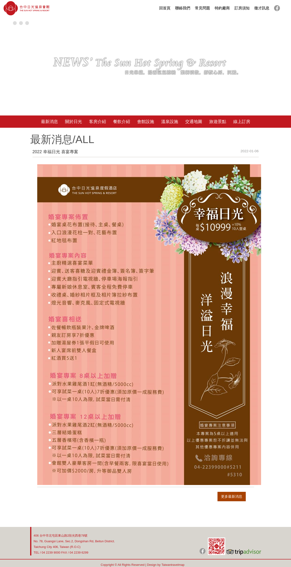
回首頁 (164, 8)
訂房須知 (242, 8)
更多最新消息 (231, 496)
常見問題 (202, 8)
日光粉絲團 (202, 551)
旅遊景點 (217, 121)
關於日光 (73, 121)
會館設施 (145, 121)
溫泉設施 (169, 121)
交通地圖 (193, 121)
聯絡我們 (182, 8)
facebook (277, 8)
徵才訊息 (261, 8)
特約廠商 (222, 8)
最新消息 (49, 121)
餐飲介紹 (121, 121)
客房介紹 (97, 121)
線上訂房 (241, 121)
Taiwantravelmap (172, 565)
